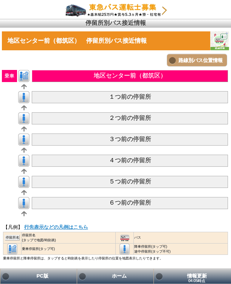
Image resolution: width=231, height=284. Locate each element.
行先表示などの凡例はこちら (56, 227)
